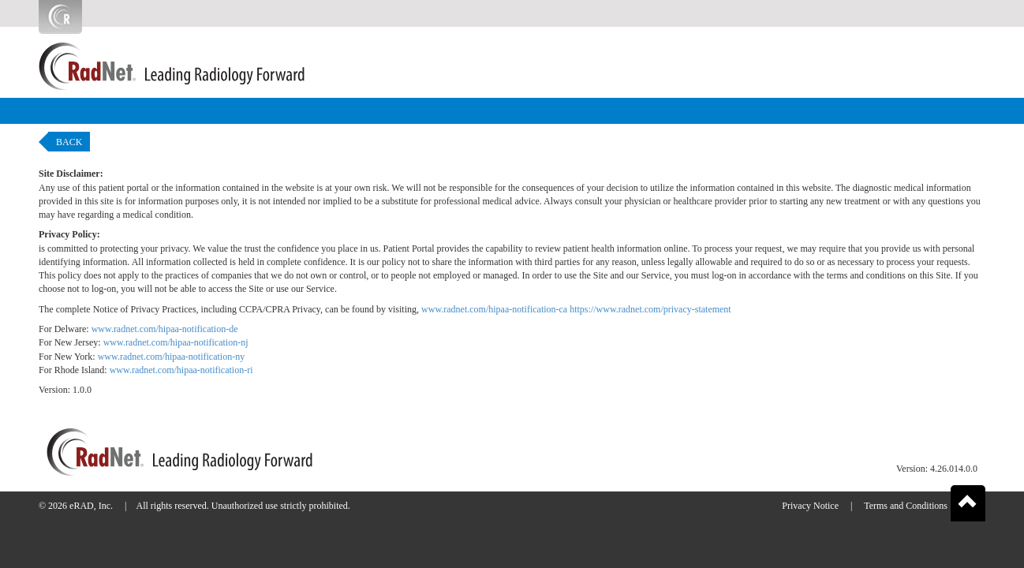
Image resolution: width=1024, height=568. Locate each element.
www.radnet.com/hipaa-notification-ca (494, 309)
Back (69, 142)
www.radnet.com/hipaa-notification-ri (181, 370)
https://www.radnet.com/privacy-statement (650, 309)
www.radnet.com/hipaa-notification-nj (176, 342)
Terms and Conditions (905, 505)
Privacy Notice (810, 505)
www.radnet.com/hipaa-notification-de (165, 328)
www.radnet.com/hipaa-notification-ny (171, 356)
